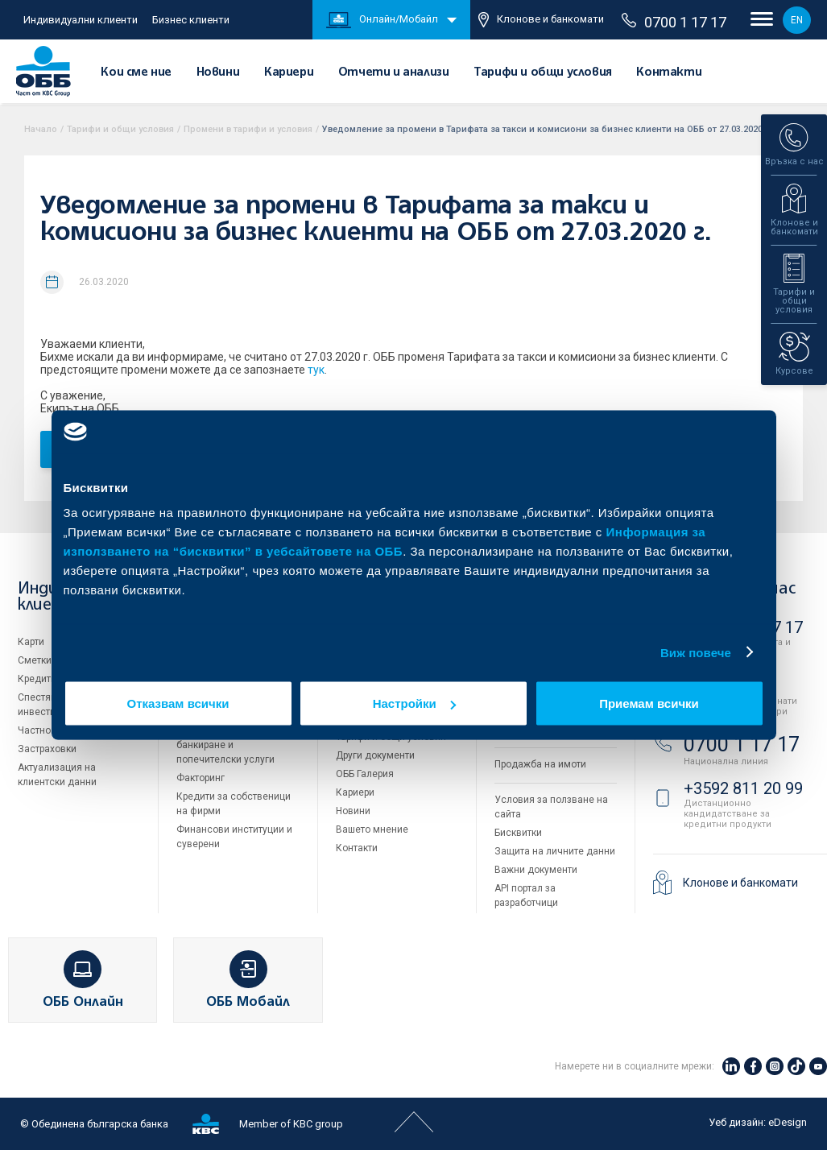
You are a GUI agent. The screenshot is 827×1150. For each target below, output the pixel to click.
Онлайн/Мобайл (382, 20)
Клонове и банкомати (541, 19)
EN (797, 20)
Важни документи (535, 869)
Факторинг (200, 778)
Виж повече (695, 652)
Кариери (288, 72)
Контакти (668, 72)
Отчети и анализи (393, 72)
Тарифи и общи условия (542, 72)
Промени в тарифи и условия (248, 129)
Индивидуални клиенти (80, 20)
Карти (31, 641)
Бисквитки (518, 832)
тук (316, 369)
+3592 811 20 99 (743, 788)
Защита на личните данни (554, 851)
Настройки (414, 703)
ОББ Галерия (365, 774)
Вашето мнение (372, 829)
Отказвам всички (178, 703)
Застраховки (47, 749)
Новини (218, 72)
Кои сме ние (136, 72)
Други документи (375, 755)
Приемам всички (649, 703)
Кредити (37, 679)
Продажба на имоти (540, 764)
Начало (40, 129)
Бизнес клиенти (190, 20)
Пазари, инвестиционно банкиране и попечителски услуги (231, 745)
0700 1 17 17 (674, 22)
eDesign (787, 1122)
